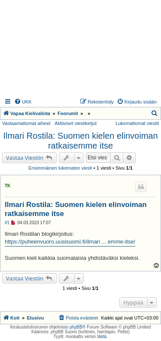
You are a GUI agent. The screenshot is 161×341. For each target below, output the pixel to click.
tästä (101, 336)
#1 (7, 222)
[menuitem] (23, 102)
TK (7, 185)
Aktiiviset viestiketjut (76, 123)
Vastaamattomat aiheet (26, 123)
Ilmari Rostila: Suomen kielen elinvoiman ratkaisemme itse (80, 140)
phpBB (76, 327)
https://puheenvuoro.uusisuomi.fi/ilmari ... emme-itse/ (70, 241)
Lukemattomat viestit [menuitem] (137, 123)
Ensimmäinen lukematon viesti (60, 167)
